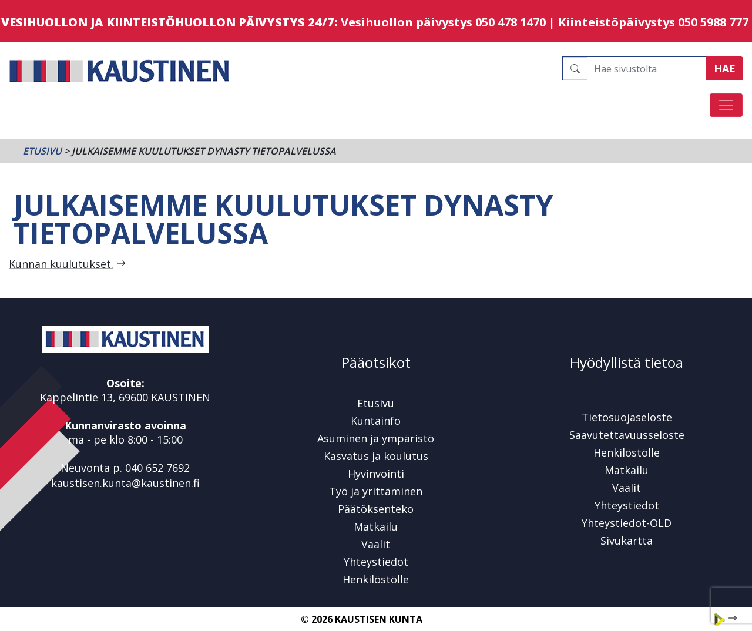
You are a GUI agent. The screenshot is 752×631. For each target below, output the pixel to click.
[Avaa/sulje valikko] (726, 105)
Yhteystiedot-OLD (627, 523)
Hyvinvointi (376, 473)
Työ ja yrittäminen (375, 491)
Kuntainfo (376, 421)
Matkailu (376, 526)
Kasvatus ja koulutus (376, 456)
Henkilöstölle (376, 579)
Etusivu (42, 151)
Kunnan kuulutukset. (61, 264)
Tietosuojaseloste (627, 417)
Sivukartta (626, 540)
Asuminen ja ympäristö (375, 438)
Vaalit (375, 544)
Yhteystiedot (376, 562)
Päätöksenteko (376, 509)
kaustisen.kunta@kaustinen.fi (125, 483)
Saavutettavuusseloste (626, 435)
